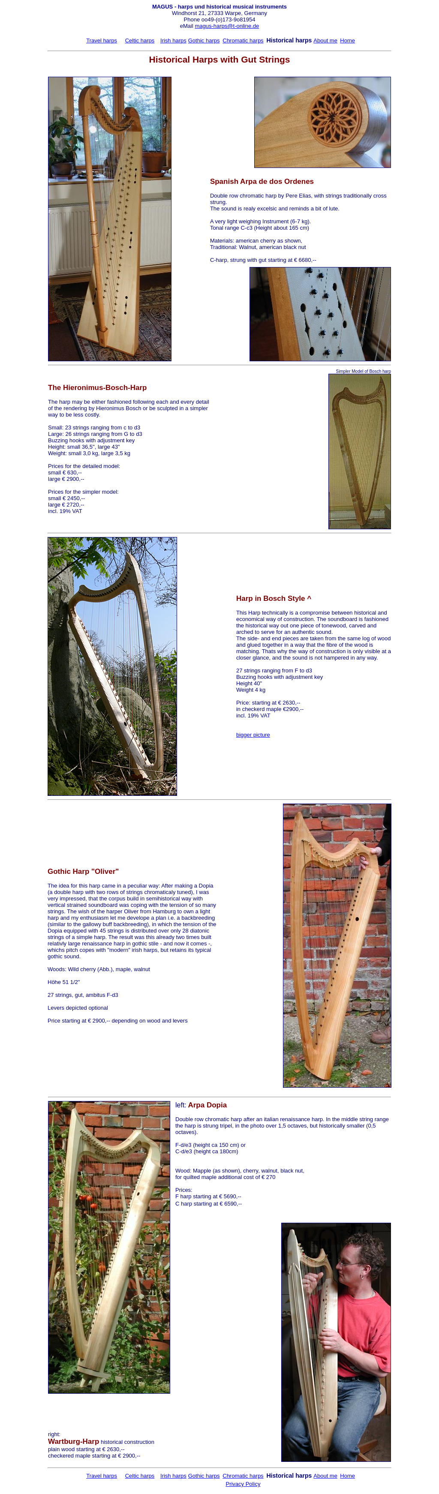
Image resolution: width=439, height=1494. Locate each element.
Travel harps (101, 40)
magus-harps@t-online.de (227, 26)
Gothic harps (204, 40)
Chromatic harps (243, 40)
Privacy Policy (243, 1484)
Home (347, 40)
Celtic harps (140, 40)
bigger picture (253, 735)
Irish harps (173, 40)
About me (325, 40)
